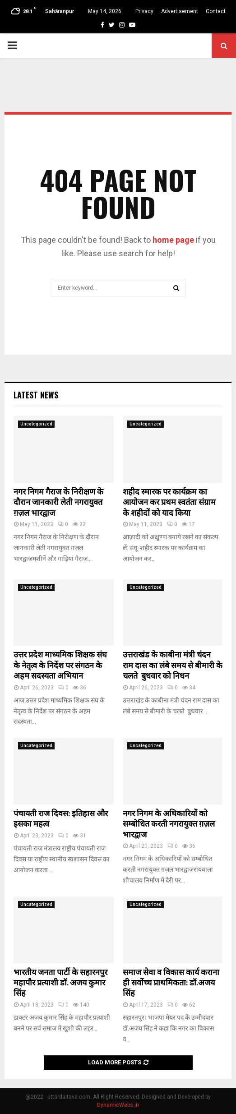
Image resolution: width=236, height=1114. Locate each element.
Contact (216, 11)
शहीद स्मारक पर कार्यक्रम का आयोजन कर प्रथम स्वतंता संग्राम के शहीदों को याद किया (169, 502)
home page (173, 240)
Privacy (144, 11)
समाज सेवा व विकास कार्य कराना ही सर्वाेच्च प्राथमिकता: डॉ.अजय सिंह (171, 983)
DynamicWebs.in (118, 1105)
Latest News (36, 395)
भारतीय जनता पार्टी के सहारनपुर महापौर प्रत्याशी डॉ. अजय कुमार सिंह (60, 983)
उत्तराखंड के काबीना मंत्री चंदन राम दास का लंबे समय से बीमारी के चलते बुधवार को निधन (172, 665)
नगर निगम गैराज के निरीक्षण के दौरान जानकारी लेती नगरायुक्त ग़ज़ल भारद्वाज (58, 502)
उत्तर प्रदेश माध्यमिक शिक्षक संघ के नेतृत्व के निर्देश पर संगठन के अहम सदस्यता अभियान (60, 665)
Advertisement (179, 11)
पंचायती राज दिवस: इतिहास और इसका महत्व (61, 819)
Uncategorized (36, 423)
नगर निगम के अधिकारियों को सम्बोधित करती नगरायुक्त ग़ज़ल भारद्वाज (169, 824)
